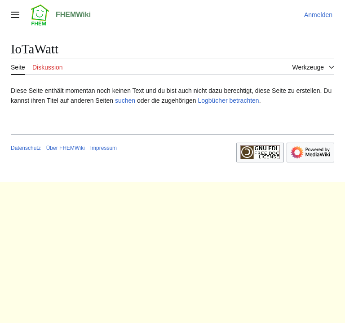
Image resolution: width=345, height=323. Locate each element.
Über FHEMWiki (65, 148)
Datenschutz (26, 148)
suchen (125, 100)
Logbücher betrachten (228, 100)
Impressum (103, 148)
